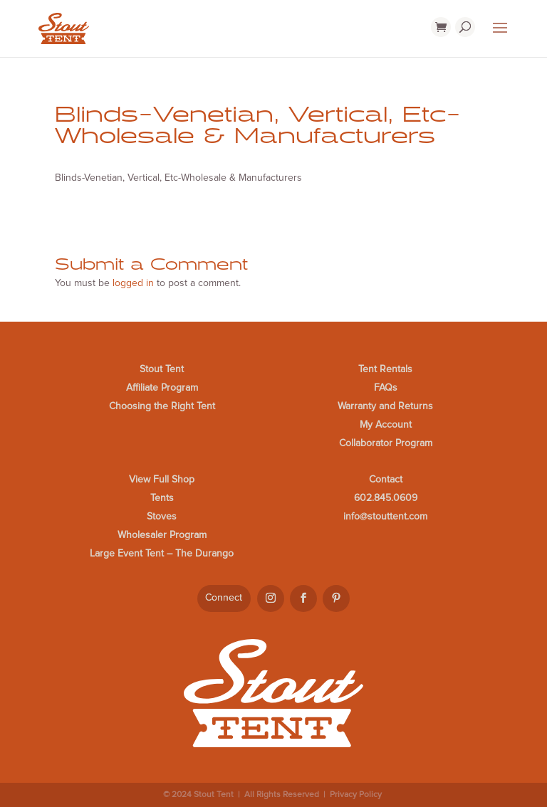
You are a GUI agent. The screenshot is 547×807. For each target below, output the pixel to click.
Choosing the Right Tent (162, 406)
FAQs (385, 387)
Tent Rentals (385, 369)
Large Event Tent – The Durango (162, 553)
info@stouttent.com (385, 516)
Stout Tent (162, 369)
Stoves (162, 516)
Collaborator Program (385, 443)
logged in (133, 283)
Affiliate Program (162, 387)
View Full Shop (161, 479)
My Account (386, 424)
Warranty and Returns (385, 406)
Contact (385, 479)
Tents (162, 498)
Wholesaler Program (162, 535)
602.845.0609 (385, 498)
